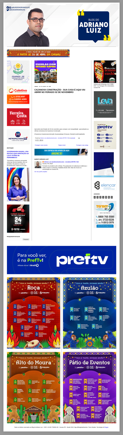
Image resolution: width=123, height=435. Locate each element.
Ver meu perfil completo (40, 171)
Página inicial (61, 145)
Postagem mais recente (41, 145)
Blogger (106, 427)
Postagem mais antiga (82, 145)
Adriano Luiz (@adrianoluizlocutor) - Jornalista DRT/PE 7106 (61, 162)
